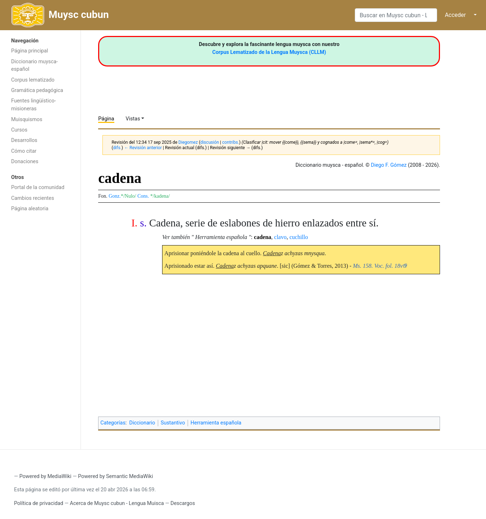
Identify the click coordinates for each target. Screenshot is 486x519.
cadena (262, 237)
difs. (117, 147)
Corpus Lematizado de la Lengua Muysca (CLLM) (269, 52)
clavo (280, 237)
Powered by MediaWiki (45, 476)
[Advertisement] (40, 330)
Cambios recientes (32, 198)
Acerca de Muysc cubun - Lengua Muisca (117, 503)
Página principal (29, 51)
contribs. (230, 142)
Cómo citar (23, 151)
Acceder (455, 15)
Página (106, 119)
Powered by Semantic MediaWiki (115, 476)
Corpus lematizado (33, 80)
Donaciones (24, 162)
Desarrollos (24, 140)
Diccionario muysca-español (34, 66)
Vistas (133, 119)
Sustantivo (173, 423)
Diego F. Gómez (389, 165)
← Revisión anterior (143, 147)
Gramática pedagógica (37, 90)
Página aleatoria (30, 209)
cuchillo (298, 237)
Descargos (182, 503)
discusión (209, 142)
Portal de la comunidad (37, 187)
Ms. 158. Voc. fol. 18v (378, 266)
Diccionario (142, 423)
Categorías (112, 423)
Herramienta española (216, 423)
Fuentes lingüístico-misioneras (33, 105)
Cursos (19, 130)
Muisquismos (26, 119)
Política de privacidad (38, 503)
